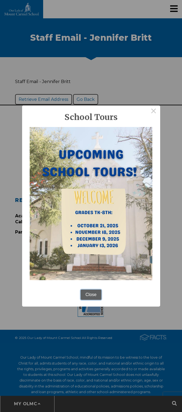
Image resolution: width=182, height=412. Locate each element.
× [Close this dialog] (153, 111)
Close (91, 294)
